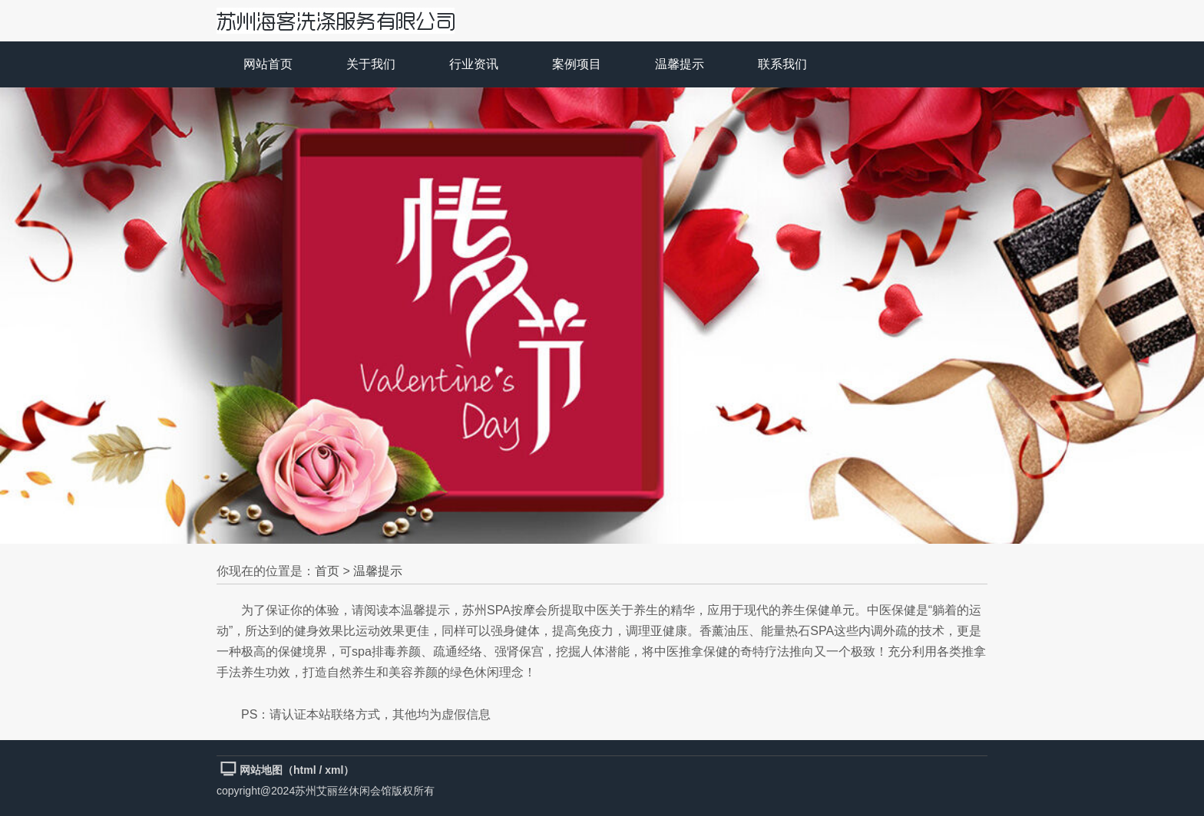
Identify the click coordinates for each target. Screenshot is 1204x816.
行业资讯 (473, 64)
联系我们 (782, 64)
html (304, 770)
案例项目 (576, 64)
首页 (327, 570)
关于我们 (370, 64)
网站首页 (268, 64)
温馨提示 (679, 64)
